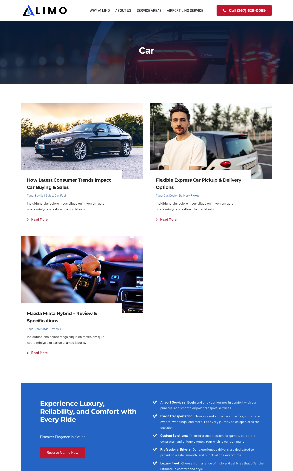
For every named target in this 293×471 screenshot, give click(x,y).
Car (57, 195)
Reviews (55, 329)
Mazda (44, 329)
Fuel (63, 195)
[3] (44, 5)
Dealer (173, 195)
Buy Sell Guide (44, 195)
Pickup (195, 195)
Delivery (184, 195)
